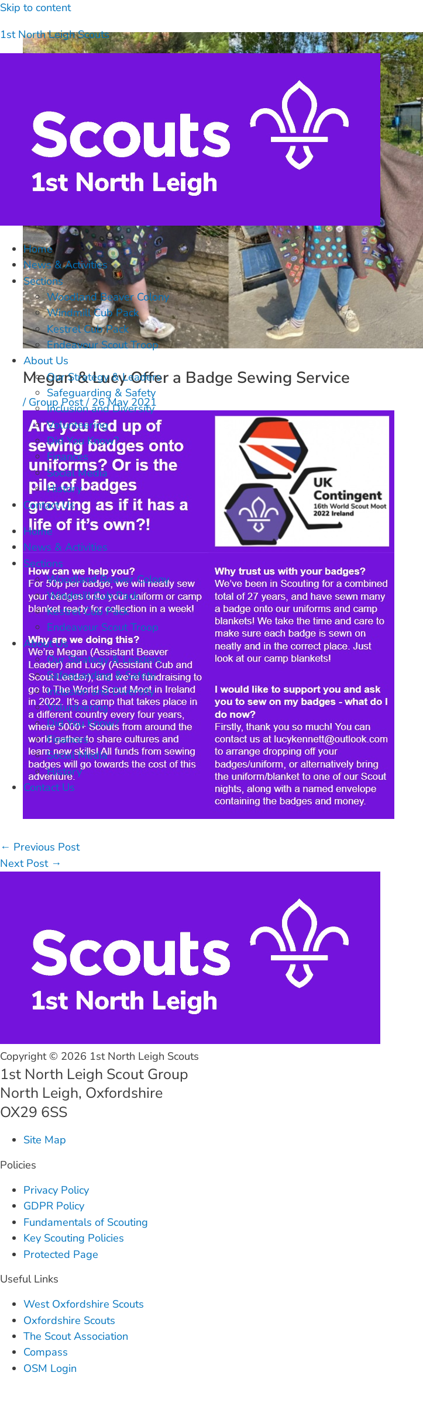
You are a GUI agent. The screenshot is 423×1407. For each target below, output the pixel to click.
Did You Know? (83, 441)
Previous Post (40, 847)
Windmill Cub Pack (93, 313)
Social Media (77, 473)
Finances (67, 457)
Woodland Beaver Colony (108, 297)
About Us (45, 361)
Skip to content (35, 8)
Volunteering (77, 425)
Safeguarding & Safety (101, 393)
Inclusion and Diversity (100, 409)
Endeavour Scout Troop (103, 345)
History (64, 489)
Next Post (30, 863)
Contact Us (49, 505)
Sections (43, 281)
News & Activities (65, 265)
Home (38, 249)
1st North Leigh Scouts (54, 34)
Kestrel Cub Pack (88, 329)
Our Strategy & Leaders (104, 377)
